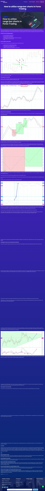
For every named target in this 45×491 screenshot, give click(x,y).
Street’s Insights (32, 1)
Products (26, 2)
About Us (37, 1)
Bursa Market (18, 480)
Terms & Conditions (39, 484)
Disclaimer (38, 482)
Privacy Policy (38, 483)
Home (27, 480)
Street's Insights (5, 474)
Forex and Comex (18, 484)
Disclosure (37, 480)
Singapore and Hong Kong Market (19, 482)
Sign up (42, 1)
